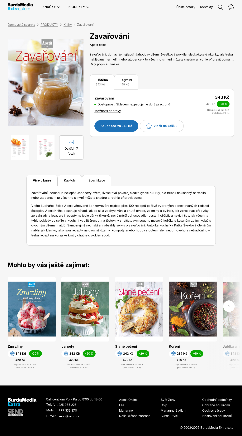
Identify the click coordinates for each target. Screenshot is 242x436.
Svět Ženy (168, 400)
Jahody (67, 346)
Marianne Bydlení (173, 410)
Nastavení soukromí (217, 416)
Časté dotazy (185, 7)
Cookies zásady (213, 410)
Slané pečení (126, 346)
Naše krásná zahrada (134, 416)
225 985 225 (67, 405)
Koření (174, 346)
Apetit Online (128, 400)
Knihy (68, 25)
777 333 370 (68, 410)
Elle (121, 405)
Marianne (126, 410)
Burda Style (169, 416)
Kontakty (206, 7)
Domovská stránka (21, 25)
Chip (164, 405)
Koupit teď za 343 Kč (116, 126)
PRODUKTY (49, 25)
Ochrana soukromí (216, 405)
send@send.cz (69, 416)
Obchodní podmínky (217, 400)
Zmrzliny (15, 346)
